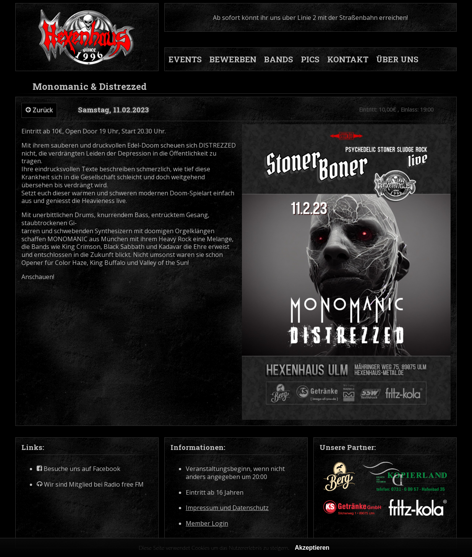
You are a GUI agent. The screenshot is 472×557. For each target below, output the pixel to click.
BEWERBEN (232, 59)
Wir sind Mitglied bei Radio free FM (90, 485)
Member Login (207, 524)
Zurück (39, 110)
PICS (310, 59)
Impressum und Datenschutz (227, 508)
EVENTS (185, 59)
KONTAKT (347, 59)
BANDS (278, 59)
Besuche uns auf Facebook (78, 469)
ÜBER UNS (397, 59)
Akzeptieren (312, 547)
